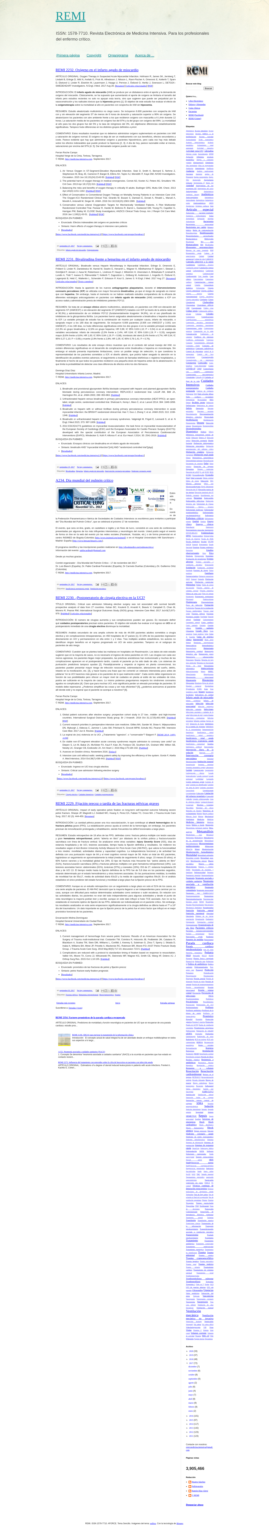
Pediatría (209, 952)
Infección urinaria (193, 709)
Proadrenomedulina (192, 999)
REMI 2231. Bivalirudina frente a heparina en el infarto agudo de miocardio (113, 259)
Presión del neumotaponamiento (202, 984)
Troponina (209, 1282)
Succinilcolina (190, 1171)
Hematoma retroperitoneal (88, 995)
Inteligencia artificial (194, 747)
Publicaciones (190, 1031)
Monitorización (207, 849)
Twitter (207, 1284)
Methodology (198, 838)
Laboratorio (209, 767)
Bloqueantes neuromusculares (199, 247)
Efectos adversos (193, 484)
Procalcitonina (192, 1002)
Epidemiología (207, 533)
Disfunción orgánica (195, 452)
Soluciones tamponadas (196, 1154)
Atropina (210, 219)
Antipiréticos (200, 200)
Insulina (210, 744)
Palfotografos (197, 1486)
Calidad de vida (199, 259)
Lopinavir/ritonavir (207, 802)
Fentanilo (201, 579)
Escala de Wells (207, 539)
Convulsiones (190, 357)
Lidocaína (200, 793)
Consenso (189, 343)
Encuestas (193, 111)
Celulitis (197, 285)
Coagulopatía (196, 308)
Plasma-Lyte (190, 961)
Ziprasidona (209, 1339)
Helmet (188, 643)
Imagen (201, 692)
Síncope (210, 1131)
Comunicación (191, 334)
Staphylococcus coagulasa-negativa (199, 1166)
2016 (191, 1416)
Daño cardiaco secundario (199, 397)
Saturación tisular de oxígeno (199, 1097)
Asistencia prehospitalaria (196, 216)
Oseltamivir (209, 919)
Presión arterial (200, 979)
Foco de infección (194, 605)
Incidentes (190, 695)
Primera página (68, 55)
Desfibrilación (192, 420)
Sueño (199, 1171)
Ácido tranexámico (205, 140)
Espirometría (203, 544)
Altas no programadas (205, 165)
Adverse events (191, 154)
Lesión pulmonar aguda (195, 782)
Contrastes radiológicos (204, 348)
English (195, 521)
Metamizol (209, 835)
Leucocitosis (190, 790)
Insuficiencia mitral (205, 732)
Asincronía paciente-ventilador (199, 213)
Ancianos (189, 174)
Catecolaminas (198, 279)
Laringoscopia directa (195, 773)
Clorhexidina (208, 302)
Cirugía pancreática (192, 299)
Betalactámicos (191, 239)
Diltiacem (194, 438)
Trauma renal (191, 1264)
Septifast (198, 1119)
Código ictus (208, 308)
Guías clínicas (194, 108)
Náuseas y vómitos (205, 867)
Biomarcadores (192, 244)
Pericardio (196, 956)
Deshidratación (208, 420)
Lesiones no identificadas (198, 785)
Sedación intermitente (193, 1109)
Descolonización (191, 414)
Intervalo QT (206, 753)
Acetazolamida (191, 140)
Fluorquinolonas (207, 602)
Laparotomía (209, 770)
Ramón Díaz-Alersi (200, 1491)
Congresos (209, 340)
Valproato (196, 1296)
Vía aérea (197, 1324)
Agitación (189, 157)
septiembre (193, 1379)
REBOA (200, 1042)
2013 (191, 1428)
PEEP (188, 955)
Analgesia (190, 171)
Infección (199, 703)
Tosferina (210, 1218)
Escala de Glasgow (193, 539)
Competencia (190, 317)
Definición (209, 403)
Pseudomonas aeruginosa (203, 1028)
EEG (211, 481)
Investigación (190, 765)
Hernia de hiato (193, 666)
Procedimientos (208, 1002)
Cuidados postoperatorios (104, 794)
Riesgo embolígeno (200, 1083)
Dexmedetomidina (193, 428)
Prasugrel (199, 970)
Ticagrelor (190, 1203)
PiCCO (204, 956)
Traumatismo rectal (204, 1273)
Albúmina (200, 157)
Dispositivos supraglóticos (202, 458)
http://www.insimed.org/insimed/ (110, 537)
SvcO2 (188, 1174)
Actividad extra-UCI (194, 151)
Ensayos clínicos (204, 524)
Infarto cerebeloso (193, 701)
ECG (211, 472)
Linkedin (189, 799)
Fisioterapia (190, 597)
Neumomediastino (207, 875)
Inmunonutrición (207, 729)
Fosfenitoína (190, 608)
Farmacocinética (192, 576)
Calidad (201, 256)
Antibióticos (207, 194)
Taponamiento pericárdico (195, 1177)
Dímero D (202, 438)
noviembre (193, 1371)
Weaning (198, 1336)
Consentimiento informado (203, 343)
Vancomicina (208, 1296)
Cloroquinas (190, 305)
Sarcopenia (189, 1092)
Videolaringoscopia (193, 1327)
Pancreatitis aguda (194, 937)
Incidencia (209, 692)
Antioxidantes (190, 200)
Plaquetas (189, 958)
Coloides (209, 314)
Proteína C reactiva (198, 1022)
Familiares (209, 573)
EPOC (188, 536)
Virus (211, 1327)
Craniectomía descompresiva (199, 374)
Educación (204, 481)
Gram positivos (198, 634)
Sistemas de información (194, 1142)
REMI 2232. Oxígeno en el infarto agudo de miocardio (97, 70)
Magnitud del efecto (205, 808)
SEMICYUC (191, 1116)
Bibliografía (208, 239)
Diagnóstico (192, 431)
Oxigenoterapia (92, 250)
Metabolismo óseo (194, 835)
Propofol (189, 1019)
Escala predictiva (193, 541)
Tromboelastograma (192, 1276)
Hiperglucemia (208, 674)
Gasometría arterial (193, 622)
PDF (150, 86)
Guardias (192, 637)
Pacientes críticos (204, 927)
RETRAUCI (196, 1077)
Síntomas (210, 1140)
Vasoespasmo (190, 1299)
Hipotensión (191, 680)
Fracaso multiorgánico (194, 611)
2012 (191, 1432)
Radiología (190, 1039)
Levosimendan (191, 793)
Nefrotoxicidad (199, 872)
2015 (191, 1420)
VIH (204, 1327)
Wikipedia (190, 1339)
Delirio (189, 408)
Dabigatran (189, 394)
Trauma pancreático (206, 1261)
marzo (191, 1403)
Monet (197, 849)
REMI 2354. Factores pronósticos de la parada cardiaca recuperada (90, 1017)
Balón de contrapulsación (203, 230)
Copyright (94, 55)
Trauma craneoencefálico (199, 1258)
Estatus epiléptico (206, 547)
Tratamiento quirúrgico (195, 1249)
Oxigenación (190, 922)
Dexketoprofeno (208, 426)
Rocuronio (199, 1086)
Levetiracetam (208, 790)
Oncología (190, 916)
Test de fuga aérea (201, 1194)
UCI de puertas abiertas (196, 1287)
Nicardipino (209, 902)
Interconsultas (208, 747)
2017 (191, 1363)
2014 (191, 1424)
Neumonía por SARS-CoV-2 (199, 893)
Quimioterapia (190, 1036)
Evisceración (209, 565)
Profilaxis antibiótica (194, 1010)
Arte (211, 206)
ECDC (207, 472)
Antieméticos (209, 197)
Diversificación (208, 461)
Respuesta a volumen (199, 1068)
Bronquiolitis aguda (193, 253)
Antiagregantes (191, 191)
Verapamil (189, 1324)
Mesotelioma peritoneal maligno (197, 828)
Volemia (206, 1330)
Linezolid (209, 796)
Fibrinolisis (190, 585)
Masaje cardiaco (208, 813)
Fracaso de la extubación (204, 608)
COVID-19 (190, 368)
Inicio (117, 1003)
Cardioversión (191, 276)
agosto (191, 1383)
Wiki (211, 1336)
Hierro (203, 671)
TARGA (207, 1183)
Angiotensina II (199, 183)
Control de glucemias (194, 351)
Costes (210, 366)
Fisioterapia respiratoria (204, 596)
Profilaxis (209, 1007)
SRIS (211, 1160)
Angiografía (196, 180)
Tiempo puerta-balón (204, 1203)
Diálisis (203, 432)
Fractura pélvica (72, 995)
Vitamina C (197, 1330)
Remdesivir (190, 1054)
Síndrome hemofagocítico (195, 1140)
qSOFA (189, 1033)
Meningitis (209, 825)
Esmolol (195, 544)
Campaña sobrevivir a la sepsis (199, 262)
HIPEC (210, 671)
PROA (210, 996)
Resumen (120, 86)
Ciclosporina (200, 288)
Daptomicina (190, 400)
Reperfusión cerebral (206, 1054)
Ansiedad (190, 185)
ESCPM (210, 542)
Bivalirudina (70, 471)
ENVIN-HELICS (191, 533)
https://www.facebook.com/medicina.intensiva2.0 (78, 234)
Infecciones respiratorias (195, 718)
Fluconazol (189, 599)
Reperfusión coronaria (193, 1057)
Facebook (189, 570)
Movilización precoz (199, 861)
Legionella (209, 779)
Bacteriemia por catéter (196, 227)
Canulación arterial (192, 268)
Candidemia (190, 265)
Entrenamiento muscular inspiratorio (199, 530)
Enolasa (203, 521)
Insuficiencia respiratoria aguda (77, 589)
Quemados (198, 1034)
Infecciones (208, 709)
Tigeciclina (190, 1206)
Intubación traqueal (205, 761)
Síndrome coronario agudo (141, 471)
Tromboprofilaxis (193, 1281)
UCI (211, 1284)
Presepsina (189, 979)
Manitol (199, 813)
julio (190, 1387)
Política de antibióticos (197, 964)
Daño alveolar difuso (205, 394)
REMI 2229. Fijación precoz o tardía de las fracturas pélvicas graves (107, 803)
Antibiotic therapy (192, 195)
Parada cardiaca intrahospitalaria (199, 948)
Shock (201, 1122)
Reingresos (190, 1051)
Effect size (208, 484)
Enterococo (209, 527)
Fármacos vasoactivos (206, 576)
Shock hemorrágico (106, 995)
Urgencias (208, 1290)
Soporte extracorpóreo (204, 1157)
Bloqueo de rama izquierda (197, 250)
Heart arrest (209, 640)
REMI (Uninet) (195, 118)
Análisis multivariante (205, 171)
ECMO (188, 475)
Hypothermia (190, 689)
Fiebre (198, 585)
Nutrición (190, 910)
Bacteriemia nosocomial (199, 224)
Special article (194, 1160)
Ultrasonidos (197, 1290)
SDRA (199, 1103)
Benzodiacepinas (191, 233)
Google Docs (202, 631)
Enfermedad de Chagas (205, 504)
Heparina (79, 471)
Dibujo (211, 432)
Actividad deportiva (205, 148)
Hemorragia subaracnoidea (199, 657)
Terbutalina (190, 1195)
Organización (199, 919)
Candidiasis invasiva (205, 265)
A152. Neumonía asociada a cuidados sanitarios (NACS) (81, 1052)
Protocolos (209, 1022)
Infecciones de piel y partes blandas (201, 715)
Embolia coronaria (192, 495)
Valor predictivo (192, 1293)
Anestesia (199, 174)
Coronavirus (191, 363)
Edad (188, 478)
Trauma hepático (192, 1261)
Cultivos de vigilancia (205, 391)
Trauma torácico (205, 1264)
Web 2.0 (205, 1336)
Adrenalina (208, 151)
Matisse (200, 816)
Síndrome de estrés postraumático (199, 1137)
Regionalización (191, 1048)
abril (190, 1399)
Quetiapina (209, 1034)
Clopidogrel (190, 302)
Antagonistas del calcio (205, 188)
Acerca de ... (144, 55)
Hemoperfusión (191, 648)
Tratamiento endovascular (199, 1247)
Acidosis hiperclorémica (195, 142)
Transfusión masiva (205, 1220)
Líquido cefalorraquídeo (201, 799)
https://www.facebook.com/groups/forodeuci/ (123, 234)
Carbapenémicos (198, 271)
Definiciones (190, 405)
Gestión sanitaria (204, 628)
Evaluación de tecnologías (196, 559)
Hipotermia (207, 680)
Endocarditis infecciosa (195, 501)
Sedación (208, 1106)
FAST (188, 579)
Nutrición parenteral (195, 913)
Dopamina (190, 469)
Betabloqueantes (206, 233)
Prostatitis (199, 1019)
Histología (198, 683)
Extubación (190, 567)
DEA (211, 400)
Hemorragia (208, 648)
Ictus (206, 689)
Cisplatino (203, 299)
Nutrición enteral (205, 910)
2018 (191, 1359)
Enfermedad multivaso (194, 510)
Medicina (200, 819)
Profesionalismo (192, 1007)
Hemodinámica (207, 645)
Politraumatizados (201, 967)
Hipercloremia (190, 674)
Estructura (189, 550)
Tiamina (210, 1200)
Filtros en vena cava (193, 594)
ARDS (211, 203)
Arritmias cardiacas (202, 206)
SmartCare (195, 1148)
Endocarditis (208, 498)
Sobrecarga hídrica (206, 1148)
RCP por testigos (200, 1039)
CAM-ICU (209, 259)
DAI (195, 394)
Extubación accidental (205, 568)
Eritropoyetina (208, 536)
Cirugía (210, 288)
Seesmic (204, 1109)
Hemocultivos (191, 645)
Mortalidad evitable (193, 858)
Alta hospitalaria (191, 165)
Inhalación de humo (197, 724)
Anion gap (209, 183)
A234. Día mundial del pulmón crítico (84, 480)
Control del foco (205, 354)
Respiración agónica (205, 1065)
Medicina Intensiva (195, 822)
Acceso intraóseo (201, 131)
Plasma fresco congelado (203, 958)
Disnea (188, 458)
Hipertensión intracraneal (199, 677)
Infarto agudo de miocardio (76, 250)
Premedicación (208, 973)
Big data (207, 242)
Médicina (210, 819)
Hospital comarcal (193, 686)
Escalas (204, 541)
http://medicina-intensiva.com (78, 159)
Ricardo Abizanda (198, 1080)
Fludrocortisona (208, 599)
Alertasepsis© (198, 162)
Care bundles (203, 276)
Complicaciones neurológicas (199, 320)
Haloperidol (198, 639)
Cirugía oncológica (206, 297)
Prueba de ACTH (192, 1025)
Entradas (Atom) (75, 1008)
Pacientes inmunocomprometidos (199, 931)
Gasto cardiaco (207, 622)
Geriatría (203, 625)
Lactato (189, 770)
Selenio (210, 1112)
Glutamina (190, 631)
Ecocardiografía (198, 475)
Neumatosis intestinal (193, 875)
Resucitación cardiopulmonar (199, 1073)
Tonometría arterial (194, 1218)
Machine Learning (205, 805)
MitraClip (189, 849)
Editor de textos (192, 481)
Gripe (206, 634)
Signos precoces (200, 1131)
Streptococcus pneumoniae (195, 1168)
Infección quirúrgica (205, 706)
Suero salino (208, 1171)
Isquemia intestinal (205, 765)
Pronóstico (208, 1016)
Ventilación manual (204, 1308)
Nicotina (189, 905)
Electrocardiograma (193, 486)
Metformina (190, 838)
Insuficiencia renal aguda (199, 738)
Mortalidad (191, 855)
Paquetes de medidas (194, 939)
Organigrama (118, 55)
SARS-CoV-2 (207, 1091)
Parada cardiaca (199, 943)
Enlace (112, 751)
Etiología (189, 556)
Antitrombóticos (199, 203)
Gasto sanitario (192, 625)
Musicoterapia (191, 867)
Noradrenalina (208, 908)
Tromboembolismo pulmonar (199, 1278)
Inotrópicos (190, 732)
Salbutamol (209, 1086)
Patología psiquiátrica (194, 953)
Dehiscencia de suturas (205, 405)
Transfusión (191, 1220)
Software (210, 1151)
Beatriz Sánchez (198, 1482)
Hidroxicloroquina (192, 671)
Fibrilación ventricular (204, 582)
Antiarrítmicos (208, 191)
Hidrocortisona (207, 668)
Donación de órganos (203, 466)
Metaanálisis (205, 831)
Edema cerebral (208, 478)
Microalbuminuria (192, 844)
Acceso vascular (206, 137)
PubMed (110, 177)
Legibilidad (199, 779)
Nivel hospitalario (198, 905)
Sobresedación (191, 1151)
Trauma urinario (193, 1267)
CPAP (199, 369)
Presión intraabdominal (195, 987)
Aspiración (200, 219)
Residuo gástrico (193, 1060)
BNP (211, 250)
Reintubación (207, 1051)
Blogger (180, 1523)
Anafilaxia (210, 168)
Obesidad (209, 913)
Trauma (117, 995)
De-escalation (202, 400)
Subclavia (209, 1168)
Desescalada (208, 417)
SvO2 (193, 1174)
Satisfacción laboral (205, 1095)
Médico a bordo (198, 825)
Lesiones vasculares (206, 788)
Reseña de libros (207, 1057)
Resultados (67, 230)
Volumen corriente (199, 1333)
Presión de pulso (199, 981)
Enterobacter (190, 527)
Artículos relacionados (136, 86)
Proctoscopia (190, 1005)
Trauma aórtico (206, 1255)
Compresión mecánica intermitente (199, 322)
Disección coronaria (199, 440)
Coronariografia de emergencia (199, 360)
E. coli (202, 472)
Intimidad (210, 759)
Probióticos (209, 999)
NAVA (188, 870)
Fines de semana (207, 594)
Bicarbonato (190, 242)
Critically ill (200, 377)
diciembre (192, 1366)
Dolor (206, 463)
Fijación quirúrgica (206, 591)
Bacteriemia (208, 221)
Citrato (210, 299)
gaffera (153, 1523)
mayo (191, 1395)
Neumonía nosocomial (205, 890)
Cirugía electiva (72, 794)
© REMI (195, 1495)
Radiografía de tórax (205, 1036)
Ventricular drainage (194, 1321)
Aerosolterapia (203, 154)
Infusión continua (200, 721)
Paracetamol (208, 940)
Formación (208, 605)
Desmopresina (190, 423)
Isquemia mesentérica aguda (195, 767)
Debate (188, 403)
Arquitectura (190, 206)
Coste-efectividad (200, 366)
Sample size (208, 1089)
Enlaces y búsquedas (197, 104)
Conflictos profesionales (195, 340)
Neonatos (210, 872)
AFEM (211, 154)
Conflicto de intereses (203, 337)
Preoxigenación (191, 976)
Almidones (209, 162)
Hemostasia (190, 660)
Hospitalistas (209, 686)
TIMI (197, 1206)
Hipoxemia (190, 683)
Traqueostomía (192, 1235)
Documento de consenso (194, 464)
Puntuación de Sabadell (204, 1031)
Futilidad (197, 619)
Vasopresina (190, 1302)
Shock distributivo (206, 1125)
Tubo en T (200, 1284)
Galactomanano (208, 620)
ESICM (188, 544)
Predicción (209, 970)
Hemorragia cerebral (194, 651)
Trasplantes (209, 1238)
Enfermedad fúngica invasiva (199, 507)
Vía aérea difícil (207, 1324)
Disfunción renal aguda (203, 455)
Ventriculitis (208, 1321)
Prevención (196, 993)
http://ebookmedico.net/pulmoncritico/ (136, 547)
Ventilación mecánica (98, 589)
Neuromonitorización (194, 899)
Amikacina (189, 168)
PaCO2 (211, 934)
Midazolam (209, 846)
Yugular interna (199, 1339)
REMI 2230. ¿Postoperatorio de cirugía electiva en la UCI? (100, 597)
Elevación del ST (192, 489)
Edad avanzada (196, 478)
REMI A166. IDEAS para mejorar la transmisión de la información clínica (103, 1035)
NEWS (201, 902)
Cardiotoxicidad (208, 274)
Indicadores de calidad (204, 695)
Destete (200, 422)
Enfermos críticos (195, 518)
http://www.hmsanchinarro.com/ (87, 540)
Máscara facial (191, 816)
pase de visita (208, 950)
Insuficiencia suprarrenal (195, 744)
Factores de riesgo (200, 570)
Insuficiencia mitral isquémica (199, 735)
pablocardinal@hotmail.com (93, 550)
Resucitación (192, 1071)
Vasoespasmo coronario (205, 1299)
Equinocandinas (197, 536)
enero (191, 1411)
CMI (187, 308)
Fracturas (210, 614)
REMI (71, 16)
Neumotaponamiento (193, 896)
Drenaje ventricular (205, 469)
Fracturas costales (193, 617)
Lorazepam (189, 805)
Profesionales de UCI (204, 1005)
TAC (198, 1174)
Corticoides (202, 363)
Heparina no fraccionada (205, 663)
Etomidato (209, 556)
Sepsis (202, 1116)
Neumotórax (208, 896)
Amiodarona (199, 168)
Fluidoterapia (191, 602)
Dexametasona (197, 426)
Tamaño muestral (207, 1174)
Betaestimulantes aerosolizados (199, 236)
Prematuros (190, 973)
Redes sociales (205, 1045)
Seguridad (199, 1112)
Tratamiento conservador (204, 1244)
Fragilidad (203, 617)
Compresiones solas (194, 328)
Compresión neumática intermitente (199, 325)
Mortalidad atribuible (205, 855)
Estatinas (196, 547)
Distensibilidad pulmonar (194, 461)
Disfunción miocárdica (195, 446)
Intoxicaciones (191, 762)
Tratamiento (192, 1240)
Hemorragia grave (206, 654)
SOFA (202, 1151)
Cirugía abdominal (193, 291)
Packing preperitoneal (195, 934)
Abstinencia (190, 131)
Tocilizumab (204, 1206)
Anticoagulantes (192, 197)
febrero (191, 1407)
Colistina (199, 314)
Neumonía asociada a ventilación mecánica (199, 884)
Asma (211, 216)
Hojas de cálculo (207, 683)
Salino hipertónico (193, 1089)
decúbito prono (198, 402)
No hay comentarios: (85, 246)
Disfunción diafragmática (203, 443)
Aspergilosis (190, 219)
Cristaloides (190, 377)
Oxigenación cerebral (205, 922)
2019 (191, 1355)
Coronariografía (207, 357)
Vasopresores (202, 1302)
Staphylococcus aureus (199, 1163)
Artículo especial (199, 209)
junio (190, 1391)
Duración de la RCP (192, 472)
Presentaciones (208, 976)
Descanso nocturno (205, 411)
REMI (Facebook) (196, 115)
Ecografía (209, 475)
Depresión (199, 408)
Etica (204, 553)
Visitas (189, 1330)
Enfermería (209, 515)
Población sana (200, 961)
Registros (209, 1048)
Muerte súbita (206, 864)
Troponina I (190, 1284)
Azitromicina (190, 221)
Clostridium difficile (205, 305)
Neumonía (190, 878)
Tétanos (204, 1200)
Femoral (194, 579)
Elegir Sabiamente (207, 487)
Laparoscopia (199, 770)
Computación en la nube (203, 331)
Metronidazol (208, 841)
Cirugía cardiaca (207, 291)
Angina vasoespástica (201, 177)
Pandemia (209, 937)
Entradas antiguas (167, 1003)
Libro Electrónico (196, 101)
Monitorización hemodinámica (199, 852)
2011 (191, 1436)
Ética (211, 553)
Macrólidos (190, 808)
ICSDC (199, 689)
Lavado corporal (202, 776)
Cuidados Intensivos (86, 794)
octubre (191, 1374)
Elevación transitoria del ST (204, 492)
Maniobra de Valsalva (194, 811)
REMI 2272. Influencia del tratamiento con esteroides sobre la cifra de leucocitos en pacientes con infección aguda (105, 1062)
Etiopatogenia (199, 556)
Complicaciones (207, 317)
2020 (191, 1351)
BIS (201, 245)
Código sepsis (192, 311)
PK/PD (211, 956)
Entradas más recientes (65, 1003)
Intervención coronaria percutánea (117, 471)
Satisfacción (190, 1094)
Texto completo (86, 281)
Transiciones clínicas (193, 1223)
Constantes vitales (193, 346)
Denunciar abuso (194, 1504)
